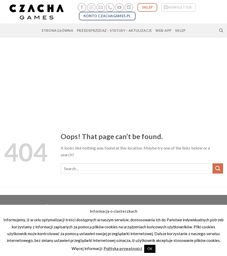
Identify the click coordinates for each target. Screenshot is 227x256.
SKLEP (180, 30)
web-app (163, 30)
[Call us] (110, 7)
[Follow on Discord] (129, 7)
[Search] (221, 30)
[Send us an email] (100, 7)
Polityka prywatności (123, 248)
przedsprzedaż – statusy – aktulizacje (114, 30)
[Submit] (218, 168)
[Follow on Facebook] (82, 7)
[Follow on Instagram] (91, 7)
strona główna (57, 30)
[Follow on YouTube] (119, 7)
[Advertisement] (113, 77)
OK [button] (149, 249)
